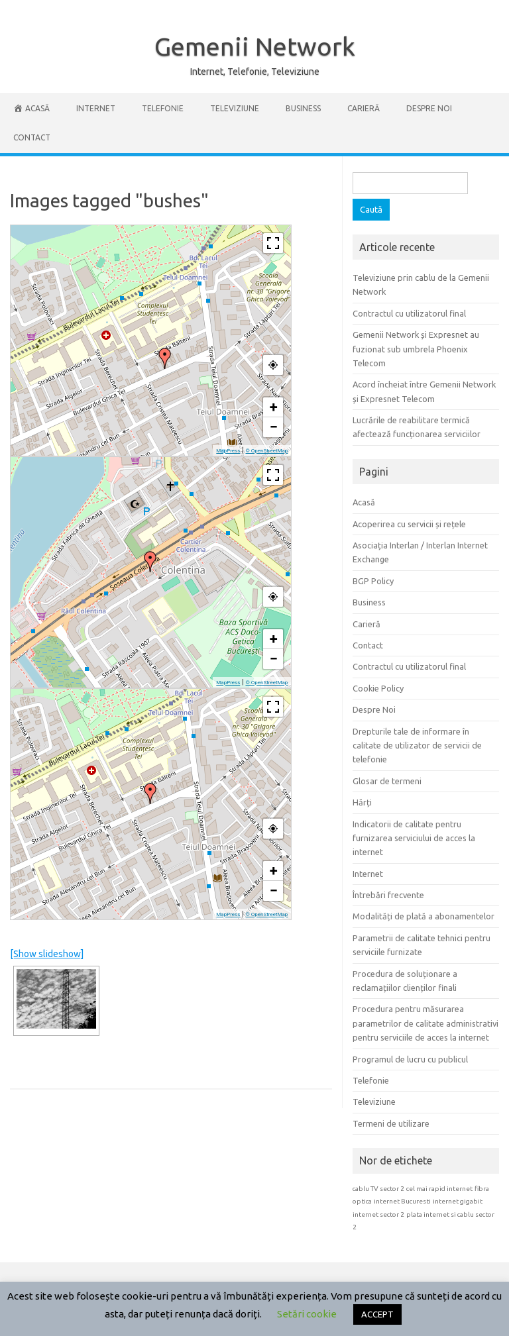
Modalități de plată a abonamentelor (423, 916)
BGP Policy (373, 581)
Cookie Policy (378, 688)
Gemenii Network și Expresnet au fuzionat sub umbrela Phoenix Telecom (416, 349)
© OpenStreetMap (266, 451)
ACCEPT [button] (377, 1314)
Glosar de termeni (387, 781)
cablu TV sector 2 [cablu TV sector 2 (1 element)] (378, 1188)
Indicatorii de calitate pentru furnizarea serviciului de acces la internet (414, 838)
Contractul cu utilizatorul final (409, 313)
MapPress (228, 451)
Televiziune (234, 108)
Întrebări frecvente (388, 894)
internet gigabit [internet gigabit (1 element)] (457, 1201)
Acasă (364, 502)
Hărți (362, 802)
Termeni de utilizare (391, 1123)
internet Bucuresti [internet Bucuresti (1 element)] (402, 1201)
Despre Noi (429, 108)
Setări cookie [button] (307, 1313)
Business (303, 108)
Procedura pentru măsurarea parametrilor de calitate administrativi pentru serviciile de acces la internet (425, 1023)
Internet (95, 108)
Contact (31, 137)
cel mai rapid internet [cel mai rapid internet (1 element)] (439, 1188)
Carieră (363, 108)
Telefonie (163, 108)
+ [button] (274, 407)
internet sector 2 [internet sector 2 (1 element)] (378, 1214)
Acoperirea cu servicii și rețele (409, 524)
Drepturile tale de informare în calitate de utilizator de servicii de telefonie (417, 745)
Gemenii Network (254, 46)
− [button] (274, 427)
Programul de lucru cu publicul (410, 1059)
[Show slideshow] (47, 954)
